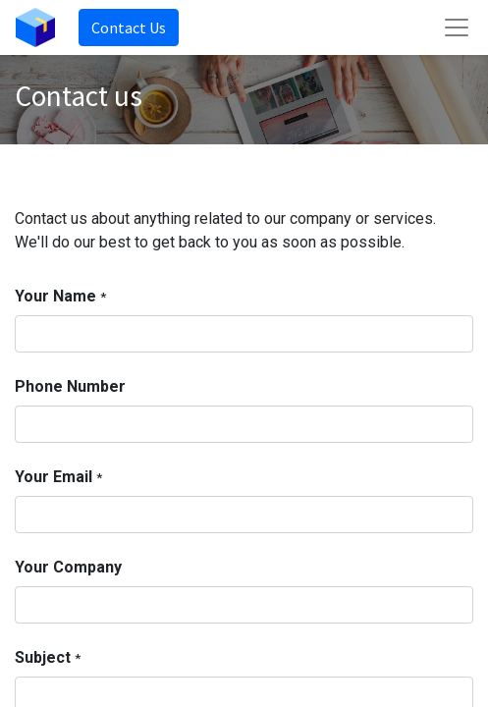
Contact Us (128, 27)
